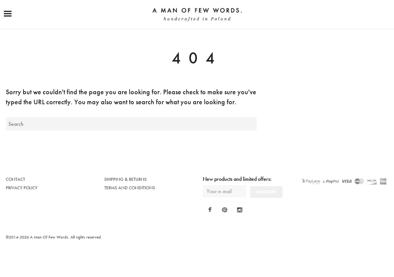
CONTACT (15, 179)
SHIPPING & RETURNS (125, 179)
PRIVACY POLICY (21, 188)
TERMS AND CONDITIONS (129, 188)
